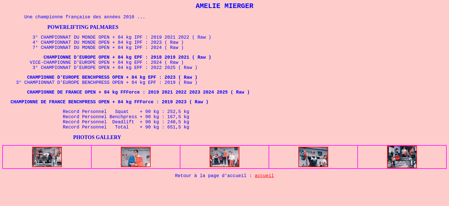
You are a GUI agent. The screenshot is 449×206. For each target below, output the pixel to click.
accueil (264, 176)
